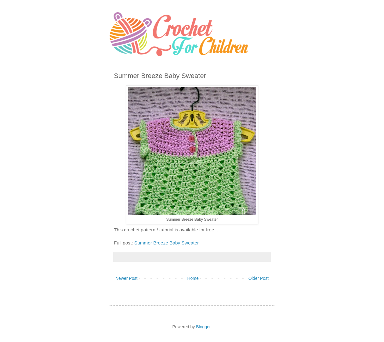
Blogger (203, 326)
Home (192, 278)
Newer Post (126, 278)
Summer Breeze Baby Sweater (166, 242)
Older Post (258, 278)
